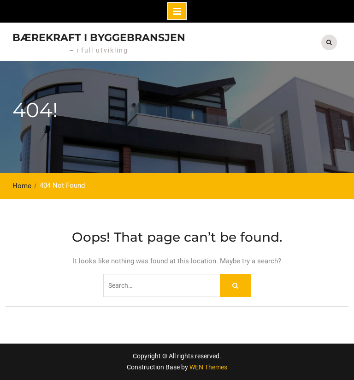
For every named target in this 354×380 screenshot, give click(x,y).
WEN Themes (208, 367)
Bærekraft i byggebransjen (98, 37)
